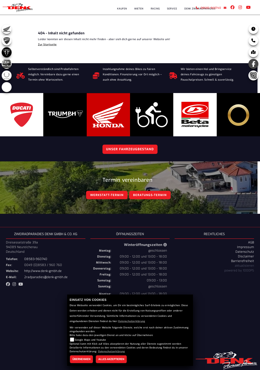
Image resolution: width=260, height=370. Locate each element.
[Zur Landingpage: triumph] (7, 52)
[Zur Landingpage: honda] (7, 29)
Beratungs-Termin (150, 195)
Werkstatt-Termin (107, 195)
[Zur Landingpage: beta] (7, 64)
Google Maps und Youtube (90, 339)
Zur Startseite (47, 44)
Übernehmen (81, 359)
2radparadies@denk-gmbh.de (46, 277)
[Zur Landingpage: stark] (7, 75)
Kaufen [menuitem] (122, 8)
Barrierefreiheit (242, 261)
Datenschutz (244, 252)
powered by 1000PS (239, 270)
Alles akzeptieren (111, 359)
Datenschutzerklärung (131, 321)
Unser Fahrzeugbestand (130, 149)
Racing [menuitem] (155, 8)
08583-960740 (208, 8)
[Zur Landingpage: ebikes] (7, 87)
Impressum (245, 247)
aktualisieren (244, 266)
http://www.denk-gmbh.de (43, 271)
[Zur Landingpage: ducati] (7, 41)
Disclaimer (246, 256)
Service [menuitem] (172, 8)
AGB (251, 242)
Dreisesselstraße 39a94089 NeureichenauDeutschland (22, 247)
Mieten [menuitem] (138, 8)
